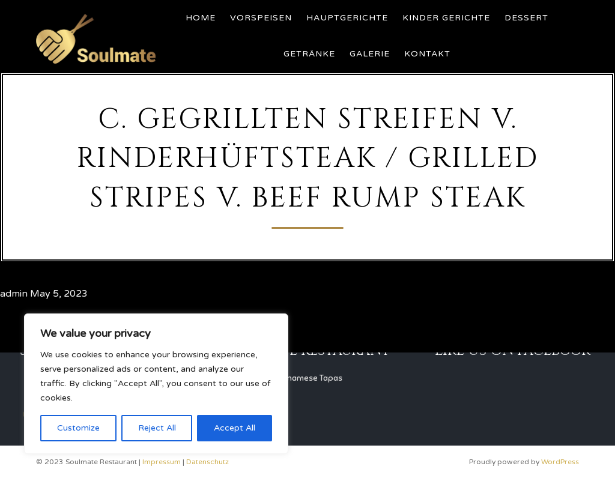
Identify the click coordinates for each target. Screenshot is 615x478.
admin (14, 294)
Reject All (157, 428)
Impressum (161, 462)
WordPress (560, 462)
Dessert (526, 18)
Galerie (370, 54)
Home (201, 18)
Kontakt (427, 54)
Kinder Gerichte (446, 18)
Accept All (234, 428)
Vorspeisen (261, 18)
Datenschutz (207, 462)
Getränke (309, 54)
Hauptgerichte (347, 18)
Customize (78, 428)
